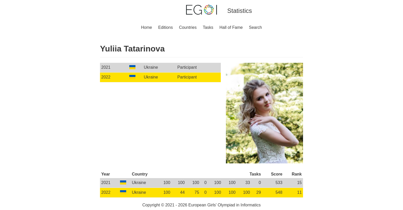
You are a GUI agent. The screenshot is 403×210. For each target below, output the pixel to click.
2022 (106, 77)
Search (255, 27)
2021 (106, 67)
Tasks (208, 27)
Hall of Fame (231, 27)
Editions (165, 27)
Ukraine (151, 67)
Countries (187, 27)
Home (146, 27)
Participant (187, 67)
